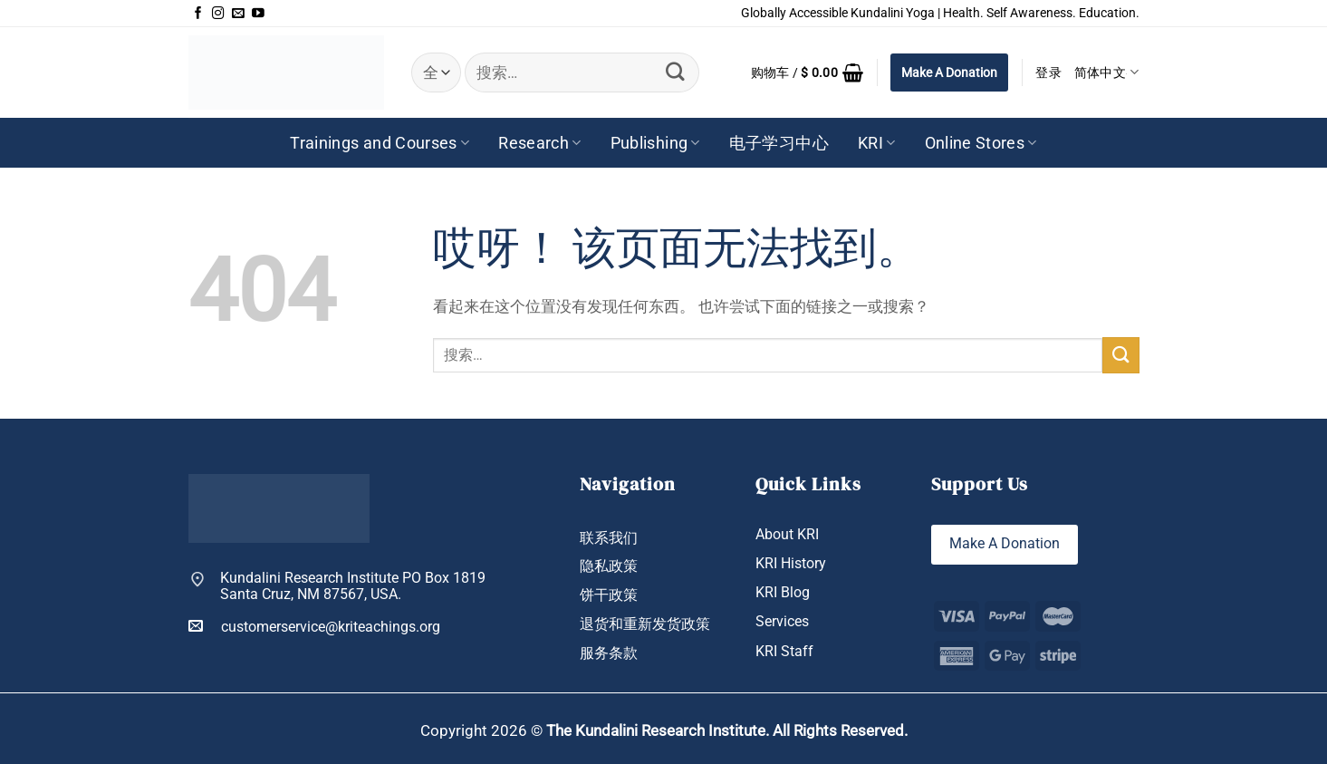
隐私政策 (609, 566)
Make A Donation (949, 72)
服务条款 (609, 653)
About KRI (787, 534)
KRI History (790, 563)
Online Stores (981, 143)
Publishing (655, 143)
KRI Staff (784, 651)
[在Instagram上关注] (218, 13)
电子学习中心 (779, 143)
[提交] (676, 72)
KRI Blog (782, 592)
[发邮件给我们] (238, 13)
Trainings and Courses (379, 143)
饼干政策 (609, 595)
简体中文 (1106, 72)
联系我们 (609, 537)
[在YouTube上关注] (258, 13)
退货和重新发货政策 (645, 624)
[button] (807, 72)
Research (539, 143)
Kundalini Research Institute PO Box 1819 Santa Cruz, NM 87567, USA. (353, 587)
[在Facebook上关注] (198, 13)
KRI (877, 143)
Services (782, 622)
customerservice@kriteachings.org (314, 626)
